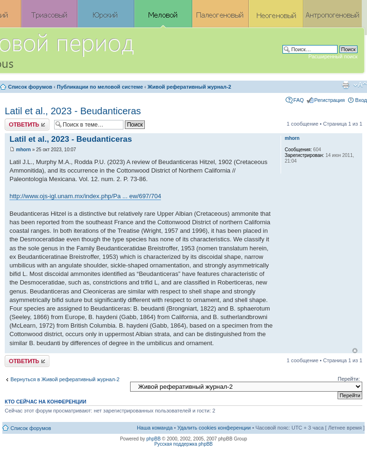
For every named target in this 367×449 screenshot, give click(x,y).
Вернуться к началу (355, 350)
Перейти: (349, 379)
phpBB (153, 438)
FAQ (298, 100)
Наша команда (154, 428)
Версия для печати (345, 85)
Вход (361, 100)
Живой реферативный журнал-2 (189, 87)
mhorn (23, 149)
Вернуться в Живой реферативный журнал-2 (65, 379)
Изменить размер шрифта (360, 85)
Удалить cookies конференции (214, 428)
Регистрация (329, 100)
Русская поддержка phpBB (183, 444)
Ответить (27, 124)
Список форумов (30, 87)
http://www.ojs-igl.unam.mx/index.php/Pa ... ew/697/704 (85, 196)
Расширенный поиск (333, 56)
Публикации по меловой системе (100, 87)
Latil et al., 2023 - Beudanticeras (73, 111)
